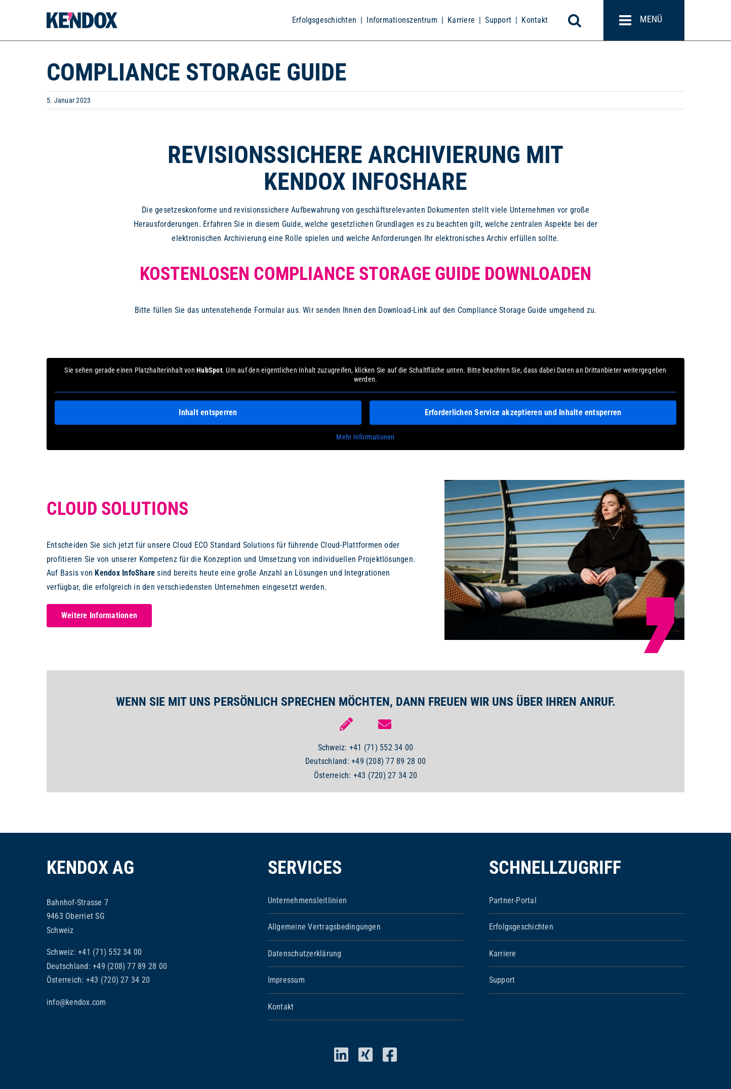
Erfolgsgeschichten (324, 20)
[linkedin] (341, 1054)
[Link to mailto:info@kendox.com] (384, 724)
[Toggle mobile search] (580, 20)
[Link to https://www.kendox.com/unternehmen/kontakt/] (346, 724)
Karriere (461, 20)
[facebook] (390, 1054)
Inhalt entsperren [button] (208, 412)
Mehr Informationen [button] (365, 437)
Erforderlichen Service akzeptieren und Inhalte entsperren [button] (523, 412)
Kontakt (534, 20)
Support (498, 20)
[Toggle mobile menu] (643, 20)
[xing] (365, 1054)
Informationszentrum (402, 20)
